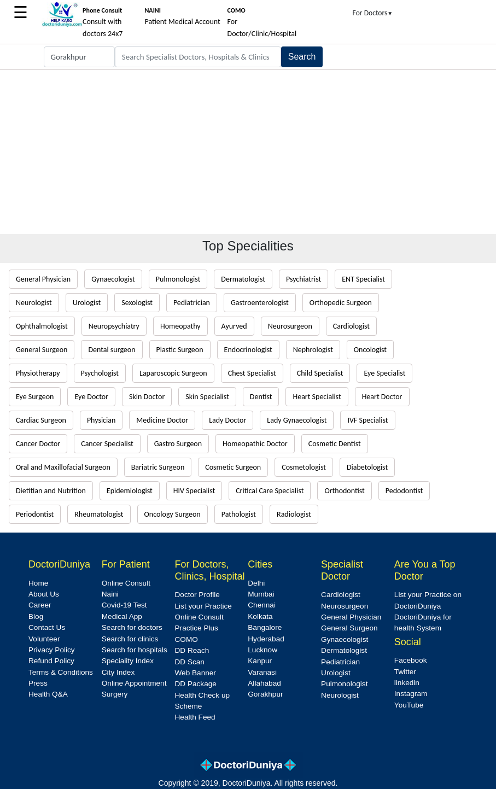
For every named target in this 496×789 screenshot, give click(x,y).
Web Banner (195, 673)
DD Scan (190, 662)
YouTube (408, 705)
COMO (186, 639)
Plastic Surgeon (179, 349)
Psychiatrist (303, 279)
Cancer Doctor (38, 443)
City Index (118, 672)
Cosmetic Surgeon (233, 467)
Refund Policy (51, 661)
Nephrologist (313, 349)
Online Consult (126, 583)
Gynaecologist (113, 279)
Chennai (262, 605)
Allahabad (264, 683)
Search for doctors (132, 627)
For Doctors (373, 12)
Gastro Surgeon (178, 443)
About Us (43, 594)
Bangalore (265, 627)
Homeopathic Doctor (255, 443)
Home (38, 583)
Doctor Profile (197, 595)
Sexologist (137, 302)
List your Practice (203, 606)
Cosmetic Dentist (334, 443)
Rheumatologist (98, 514)
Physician (101, 420)
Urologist (87, 302)
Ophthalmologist (42, 326)
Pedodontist (404, 490)
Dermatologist (243, 279)
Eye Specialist (384, 373)
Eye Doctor (91, 396)
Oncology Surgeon (172, 514)
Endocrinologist (248, 349)
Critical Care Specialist (270, 490)
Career (39, 605)
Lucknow (262, 650)
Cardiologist (351, 326)
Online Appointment (134, 683)
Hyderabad (266, 639)
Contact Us (46, 627)
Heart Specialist (317, 396)
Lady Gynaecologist (296, 420)
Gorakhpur (265, 694)
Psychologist (100, 373)
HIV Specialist (194, 490)
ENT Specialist (363, 279)
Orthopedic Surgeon (341, 302)
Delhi (256, 583)
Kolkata (260, 616)
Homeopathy (180, 326)
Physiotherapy (38, 373)
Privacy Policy (51, 650)
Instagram (410, 693)
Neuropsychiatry (114, 326)
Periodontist (35, 514)
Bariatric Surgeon (158, 467)
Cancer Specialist (107, 443)
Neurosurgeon (290, 326)
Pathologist (238, 514)
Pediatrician (191, 302)
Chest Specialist (252, 373)
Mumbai (261, 594)
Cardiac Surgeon (41, 420)
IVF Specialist (367, 420)
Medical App (122, 616)
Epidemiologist (130, 490)
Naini (110, 594)
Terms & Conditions (60, 672)
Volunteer (44, 639)
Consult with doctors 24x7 (102, 22)
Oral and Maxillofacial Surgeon (63, 467)
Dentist (261, 396)
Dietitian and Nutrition (51, 490)
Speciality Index (128, 661)
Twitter (405, 672)
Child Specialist (320, 373)
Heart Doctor (382, 396)
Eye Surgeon (35, 396)
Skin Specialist (207, 396)
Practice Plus (196, 628)
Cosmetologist (304, 467)
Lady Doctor (227, 420)
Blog (35, 616)
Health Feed (195, 717)
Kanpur (260, 661)
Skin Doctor (147, 396)
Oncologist (370, 349)
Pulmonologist (178, 279)
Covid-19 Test (124, 605)
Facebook (410, 660)
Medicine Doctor (162, 420)
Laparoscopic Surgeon (173, 373)
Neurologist (34, 302)
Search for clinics (130, 639)
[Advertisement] (248, 152)
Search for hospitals (134, 650)
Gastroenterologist (260, 302)
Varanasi (262, 672)
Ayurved (234, 326)
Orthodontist (344, 490)
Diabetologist (367, 467)
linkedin (406, 683)
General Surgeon (41, 349)
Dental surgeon (111, 349)
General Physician (43, 279)
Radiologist (294, 514)
